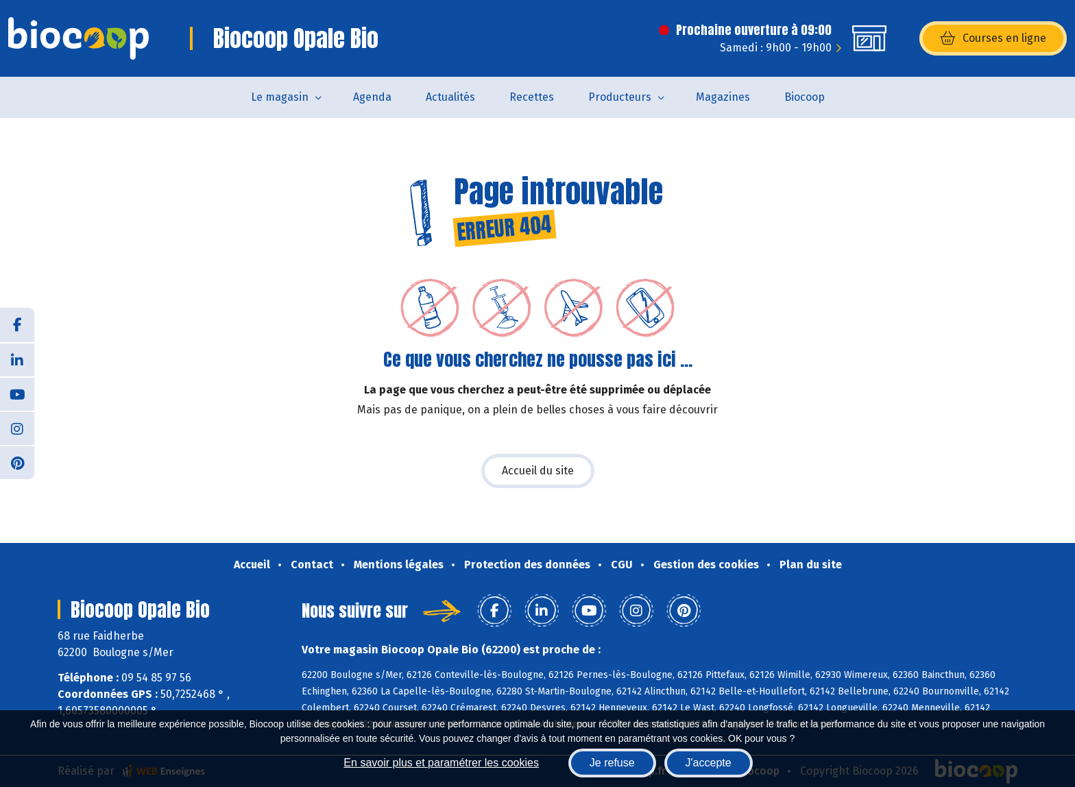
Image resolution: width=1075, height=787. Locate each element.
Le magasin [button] (280, 97)
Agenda (372, 97)
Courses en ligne (993, 38)
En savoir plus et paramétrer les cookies (441, 762)
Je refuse (612, 762)
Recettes (531, 97)
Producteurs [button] (619, 97)
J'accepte (709, 762)
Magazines (723, 97)
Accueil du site (538, 470)
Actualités (450, 97)
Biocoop (804, 97)
